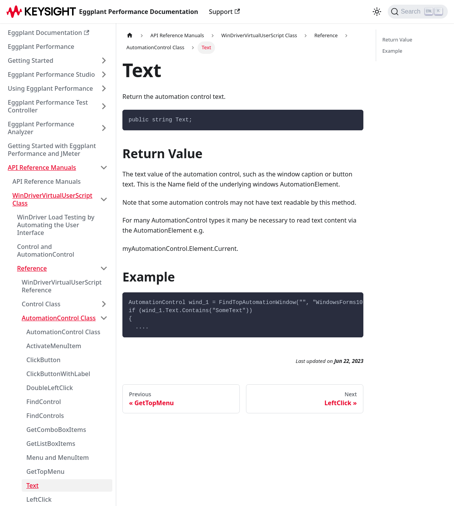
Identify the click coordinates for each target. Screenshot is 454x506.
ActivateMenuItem (53, 346)
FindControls (45, 415)
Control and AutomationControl (45, 250)
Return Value (397, 39)
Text (32, 485)
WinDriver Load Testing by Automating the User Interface (56, 225)
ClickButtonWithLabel (58, 374)
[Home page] (129, 35)
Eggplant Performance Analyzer (41, 128)
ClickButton (43, 360)
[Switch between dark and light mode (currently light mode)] (377, 11)
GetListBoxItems (50, 443)
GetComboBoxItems (56, 429)
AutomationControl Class (59, 318)
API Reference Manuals (42, 167)
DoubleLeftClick (49, 387)
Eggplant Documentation (48, 32)
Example (392, 50)
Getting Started (30, 60)
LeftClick (39, 499)
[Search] (418, 12)
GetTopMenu (45, 471)
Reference (32, 268)
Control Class (41, 304)
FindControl (43, 401)
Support (224, 11)
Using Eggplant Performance (50, 88)
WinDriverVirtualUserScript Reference (61, 286)
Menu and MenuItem (57, 457)
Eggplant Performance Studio (51, 74)
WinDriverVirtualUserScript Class (52, 199)
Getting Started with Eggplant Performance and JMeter (52, 150)
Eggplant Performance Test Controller (48, 106)
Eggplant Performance (41, 46)
